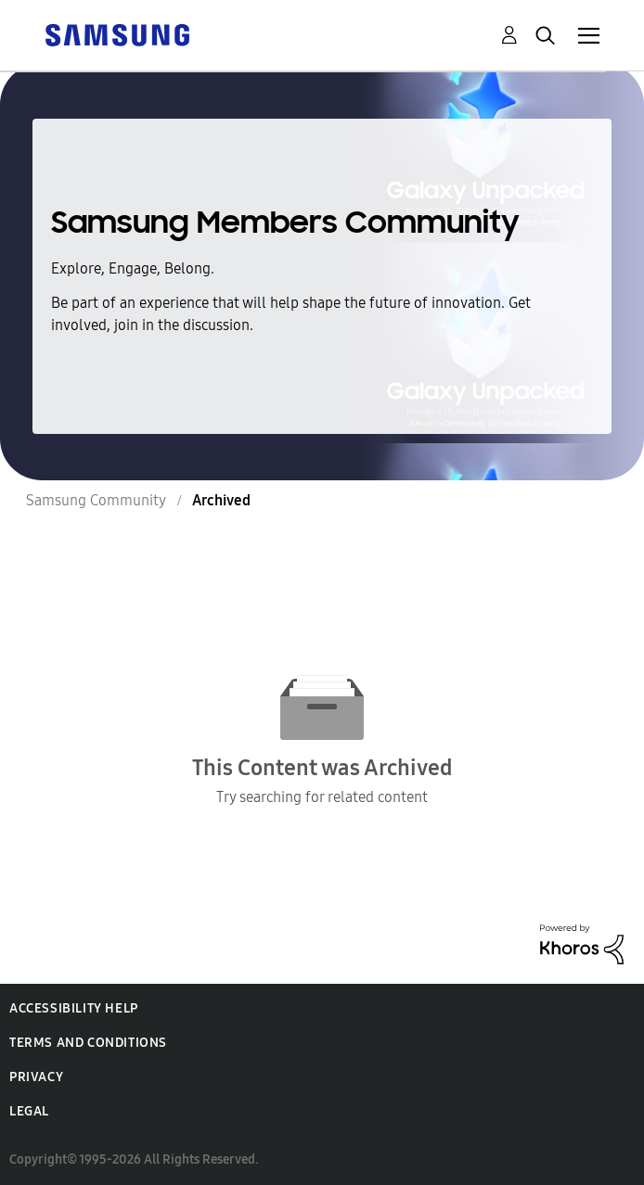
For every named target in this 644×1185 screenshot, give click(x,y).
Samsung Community (96, 500)
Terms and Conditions (88, 1043)
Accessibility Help (73, 1008)
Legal (29, 1111)
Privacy (36, 1077)
